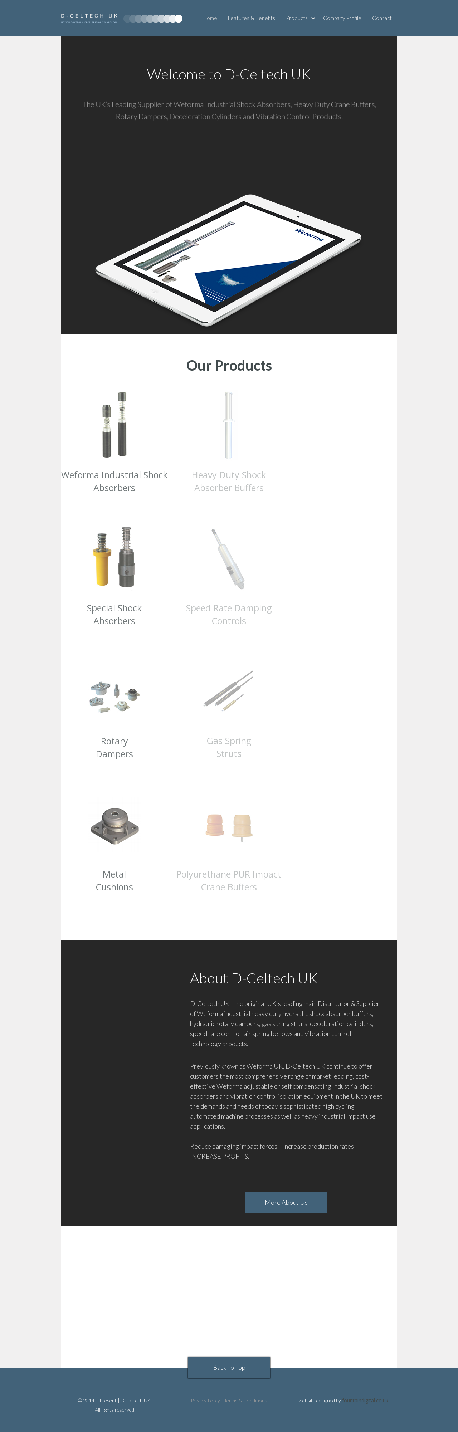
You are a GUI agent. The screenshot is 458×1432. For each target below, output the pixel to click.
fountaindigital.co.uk (365, 1400)
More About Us (286, 1202)
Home (210, 18)
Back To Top (229, 1367)
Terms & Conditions (245, 1400)
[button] (302, 18)
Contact (382, 18)
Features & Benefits (251, 18)
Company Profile (342, 18)
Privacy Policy (205, 1400)
